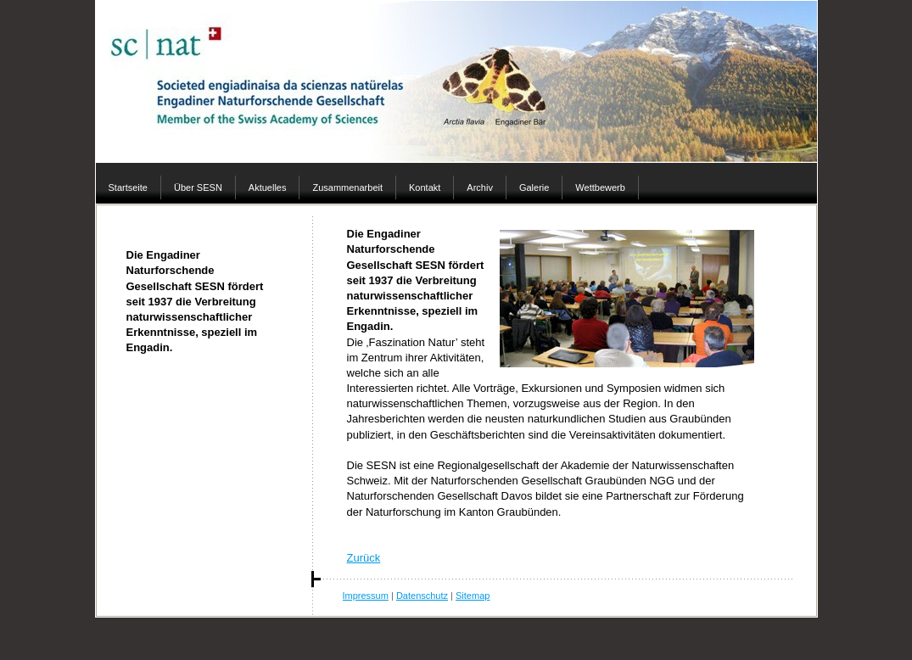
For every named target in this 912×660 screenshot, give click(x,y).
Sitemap (473, 595)
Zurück (364, 557)
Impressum (366, 595)
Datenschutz (422, 595)
